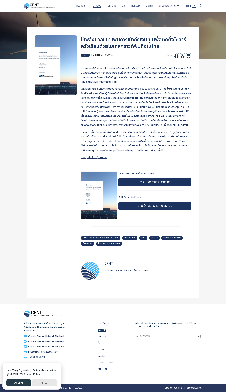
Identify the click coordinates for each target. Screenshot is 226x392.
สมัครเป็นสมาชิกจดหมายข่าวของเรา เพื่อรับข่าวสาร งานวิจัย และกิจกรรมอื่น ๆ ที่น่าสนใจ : (166, 325)
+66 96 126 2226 (36, 357)
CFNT (97, 55)
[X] (182, 55)
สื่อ (124, 6)
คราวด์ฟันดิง (129, 237)
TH (194, 6)
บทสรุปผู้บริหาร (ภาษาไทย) (94, 157)
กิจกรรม (136, 6)
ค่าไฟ (143, 237)
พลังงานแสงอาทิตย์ (172, 237)
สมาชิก (149, 6)
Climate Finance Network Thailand (100, 237)
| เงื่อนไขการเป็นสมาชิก (192, 388)
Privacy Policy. (32, 374)
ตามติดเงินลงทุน (168, 6)
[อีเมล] (188, 55)
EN (187, 5)
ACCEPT (18, 383)
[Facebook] (176, 55)
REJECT (45, 383)
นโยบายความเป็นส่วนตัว (174, 388)
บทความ (112, 6)
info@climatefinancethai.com (43, 352)
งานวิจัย (97, 6)
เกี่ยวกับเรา (81, 6)
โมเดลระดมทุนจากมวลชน (109, 243)
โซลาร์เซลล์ (88, 243)
